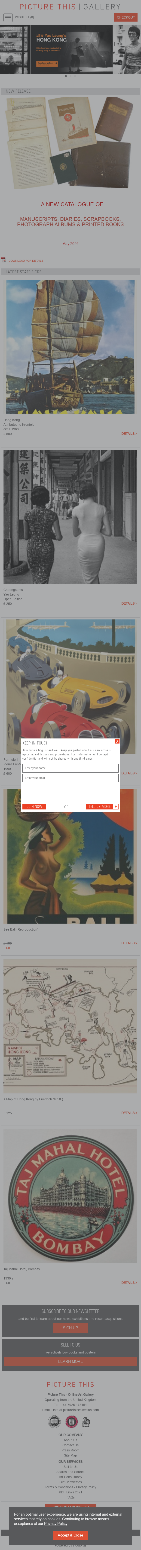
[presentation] (57, 792)
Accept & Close (70, 1535)
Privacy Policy (55, 1524)
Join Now (34, 806)
